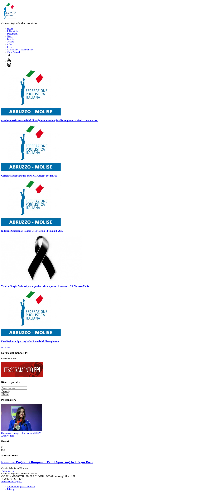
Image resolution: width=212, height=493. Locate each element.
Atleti (9, 44)
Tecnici (10, 41)
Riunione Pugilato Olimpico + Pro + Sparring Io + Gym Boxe (47, 462)
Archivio (5, 347)
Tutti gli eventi (8, 471)
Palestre (11, 39)
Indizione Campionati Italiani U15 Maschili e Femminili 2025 (32, 231)
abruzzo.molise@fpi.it (11, 481)
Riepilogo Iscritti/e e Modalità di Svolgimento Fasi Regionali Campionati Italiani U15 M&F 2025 (49, 120)
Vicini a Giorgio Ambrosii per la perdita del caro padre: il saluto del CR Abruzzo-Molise (45, 286)
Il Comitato (12, 31)
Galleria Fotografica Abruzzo (21, 486)
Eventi (10, 47)
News (9, 36)
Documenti (12, 33)
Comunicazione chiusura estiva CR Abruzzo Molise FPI (29, 175)
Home (10, 28)
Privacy (10, 489)
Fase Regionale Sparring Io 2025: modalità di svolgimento (30, 341)
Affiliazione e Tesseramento (20, 49)
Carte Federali (13, 52)
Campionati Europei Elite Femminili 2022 (21, 433)
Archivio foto (7, 435)
